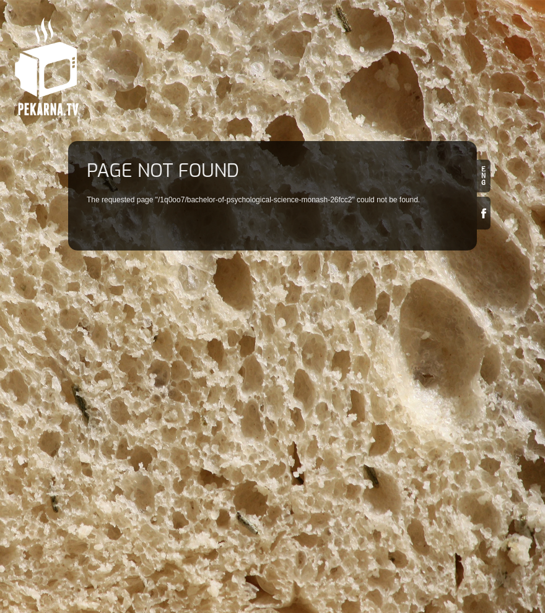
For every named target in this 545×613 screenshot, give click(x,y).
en (483, 176)
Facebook (483, 213)
